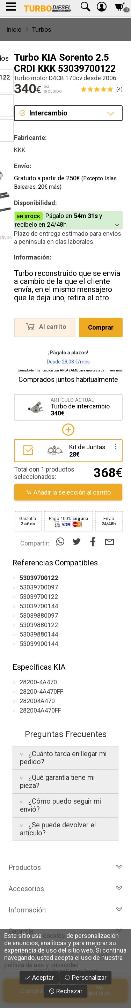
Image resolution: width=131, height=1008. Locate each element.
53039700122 (39, 596)
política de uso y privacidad (41, 965)
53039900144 (39, 643)
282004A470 (37, 701)
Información (65, 910)
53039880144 (39, 634)
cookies (54, 935)
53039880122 (39, 625)
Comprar (101, 327)
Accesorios (65, 889)
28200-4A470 (38, 682)
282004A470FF (40, 710)
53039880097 (39, 615)
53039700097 (39, 587)
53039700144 (39, 606)
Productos (65, 867)
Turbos (41, 29)
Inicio (13, 29)
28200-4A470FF (41, 691)
